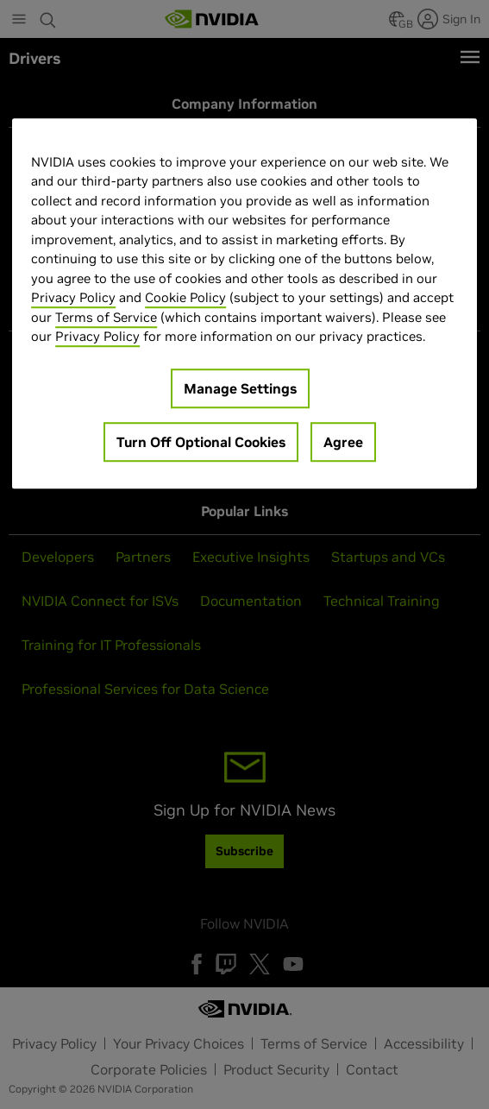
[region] (244, 303)
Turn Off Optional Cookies (200, 442)
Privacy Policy (73, 297)
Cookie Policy (185, 297)
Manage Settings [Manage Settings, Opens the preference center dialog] (240, 388)
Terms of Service (106, 317)
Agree (343, 442)
